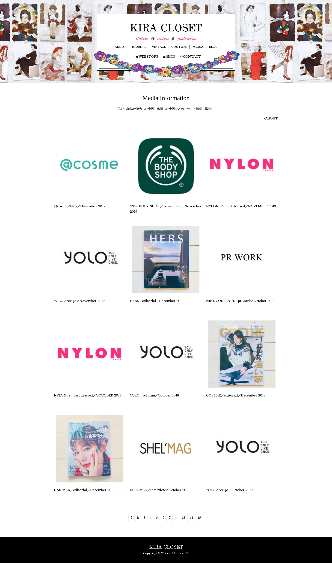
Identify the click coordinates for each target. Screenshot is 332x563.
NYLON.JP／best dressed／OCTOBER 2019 (87, 395)
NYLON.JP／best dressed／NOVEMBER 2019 (241, 206)
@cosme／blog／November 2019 (79, 206)
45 (199, 517)
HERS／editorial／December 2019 (157, 301)
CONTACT (190, 56)
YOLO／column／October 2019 (154, 395)
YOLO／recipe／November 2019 (79, 301)
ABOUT (120, 46)
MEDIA (198, 46)
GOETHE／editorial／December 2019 (235, 395)
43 (183, 517)
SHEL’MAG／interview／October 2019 (160, 490)
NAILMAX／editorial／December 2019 (84, 490)
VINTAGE (159, 46)
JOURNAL (139, 46)
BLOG (213, 46)
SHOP (168, 56)
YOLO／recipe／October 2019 (229, 490)
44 (191, 517)
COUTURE (179, 46)
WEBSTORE (146, 56)
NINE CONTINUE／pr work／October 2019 (240, 301)
